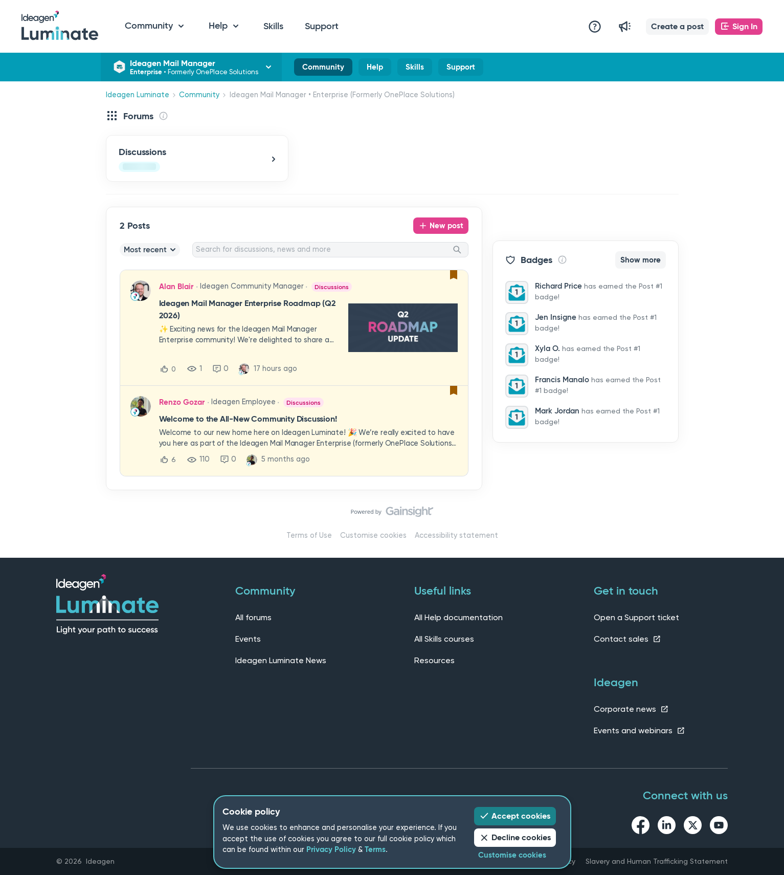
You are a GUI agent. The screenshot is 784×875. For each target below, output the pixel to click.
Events (248, 639)
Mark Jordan (557, 410)
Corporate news (631, 709)
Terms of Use (309, 535)
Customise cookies (373, 535)
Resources (434, 660)
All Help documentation (458, 617)
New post (446, 225)
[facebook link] (640, 827)
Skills (273, 26)
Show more (640, 260)
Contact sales (627, 639)
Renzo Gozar (182, 402)
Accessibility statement (456, 535)
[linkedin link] (667, 827)
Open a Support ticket (636, 617)
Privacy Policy (331, 849)
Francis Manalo (562, 379)
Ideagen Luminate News (280, 660)
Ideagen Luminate (137, 95)
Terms (375, 849)
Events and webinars (639, 730)
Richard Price (558, 286)
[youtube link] (719, 827)
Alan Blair (176, 286)
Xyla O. (547, 348)
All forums (253, 617)
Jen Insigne (555, 317)
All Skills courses (444, 639)
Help (375, 69)
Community (323, 69)
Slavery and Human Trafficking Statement (657, 861)
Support (322, 26)
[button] (677, 26)
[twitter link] (693, 827)
